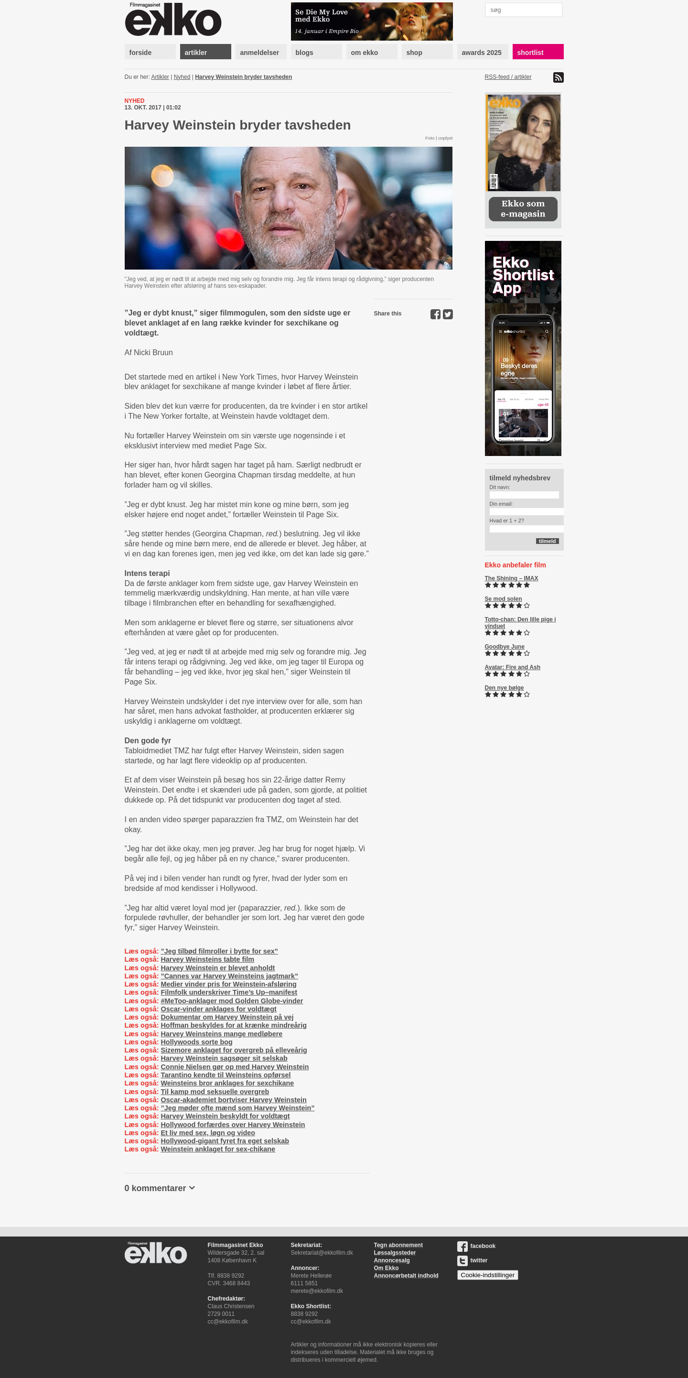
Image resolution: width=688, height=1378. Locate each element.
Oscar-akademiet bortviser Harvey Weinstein (233, 1100)
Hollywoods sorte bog (196, 1042)
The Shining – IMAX (511, 578)
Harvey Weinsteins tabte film (207, 959)
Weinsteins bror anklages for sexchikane (227, 1083)
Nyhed (182, 77)
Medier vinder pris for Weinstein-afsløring (228, 984)
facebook (476, 1246)
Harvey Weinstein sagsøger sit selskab (224, 1058)
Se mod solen (503, 599)
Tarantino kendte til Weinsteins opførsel (225, 1075)
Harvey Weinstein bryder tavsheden (243, 77)
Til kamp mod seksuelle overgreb (215, 1092)
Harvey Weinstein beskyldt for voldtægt (225, 1116)
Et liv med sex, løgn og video (208, 1133)
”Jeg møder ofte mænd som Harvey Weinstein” (237, 1108)
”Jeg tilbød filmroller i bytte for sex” (219, 951)
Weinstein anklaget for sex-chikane (218, 1149)
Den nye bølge (504, 687)
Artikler (160, 77)
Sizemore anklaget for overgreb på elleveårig (234, 1050)
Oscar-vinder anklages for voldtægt (218, 1009)
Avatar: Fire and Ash (512, 667)
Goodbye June (505, 646)
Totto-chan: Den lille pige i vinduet (520, 622)
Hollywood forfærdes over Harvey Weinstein (233, 1124)
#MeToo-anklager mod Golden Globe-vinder (232, 1001)
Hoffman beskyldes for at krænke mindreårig (234, 1025)
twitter (472, 1260)
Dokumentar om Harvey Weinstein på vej (227, 1017)
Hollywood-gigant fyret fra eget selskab (225, 1141)
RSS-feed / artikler (508, 77)
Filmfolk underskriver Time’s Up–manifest (229, 992)
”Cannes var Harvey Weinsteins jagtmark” (229, 976)
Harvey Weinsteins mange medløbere (221, 1034)
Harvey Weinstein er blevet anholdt (218, 968)
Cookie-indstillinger (488, 1275)
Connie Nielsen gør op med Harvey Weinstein (235, 1067)
